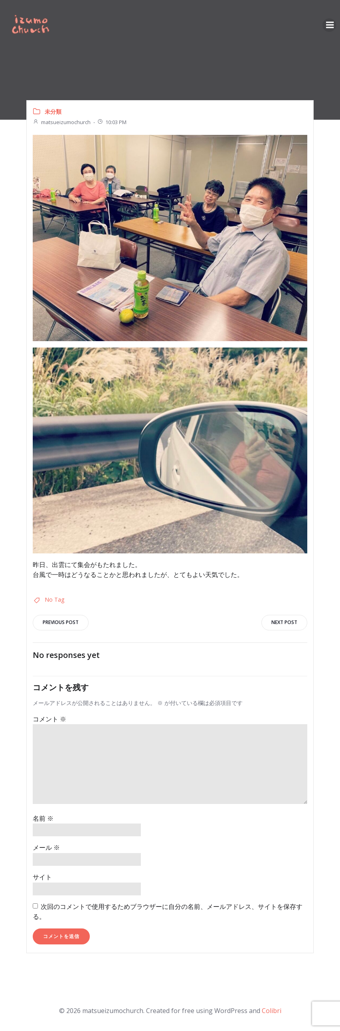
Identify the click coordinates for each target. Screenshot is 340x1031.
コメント (49, 718)
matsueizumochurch (62, 121)
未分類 (53, 111)
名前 (43, 818)
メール (46, 847)
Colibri (271, 1009)
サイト (42, 876)
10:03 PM (112, 121)
